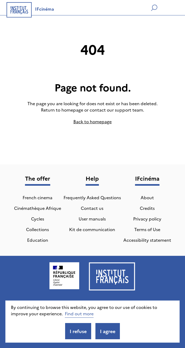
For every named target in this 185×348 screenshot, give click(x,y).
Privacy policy (147, 219)
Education (37, 240)
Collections (37, 229)
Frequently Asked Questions (92, 197)
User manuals (92, 219)
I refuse (78, 331)
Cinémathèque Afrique (37, 208)
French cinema (37, 197)
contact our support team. (117, 110)
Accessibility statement (147, 240)
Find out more (79, 313)
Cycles (37, 219)
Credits (147, 208)
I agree (107, 331)
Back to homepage (92, 121)
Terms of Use (147, 229)
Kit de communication (92, 229)
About (147, 197)
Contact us (92, 208)
